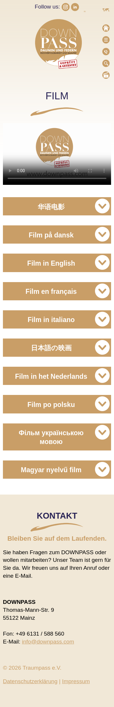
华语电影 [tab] (74, 206)
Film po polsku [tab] (68, 403)
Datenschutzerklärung (30, 681)
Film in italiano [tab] (68, 319)
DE (85, 11)
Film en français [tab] (67, 291)
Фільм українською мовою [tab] (64, 435)
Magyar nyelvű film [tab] (65, 469)
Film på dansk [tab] (69, 234)
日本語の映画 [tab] (70, 347)
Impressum (76, 681)
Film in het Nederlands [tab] (62, 375)
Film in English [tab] (68, 262)
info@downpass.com (48, 642)
